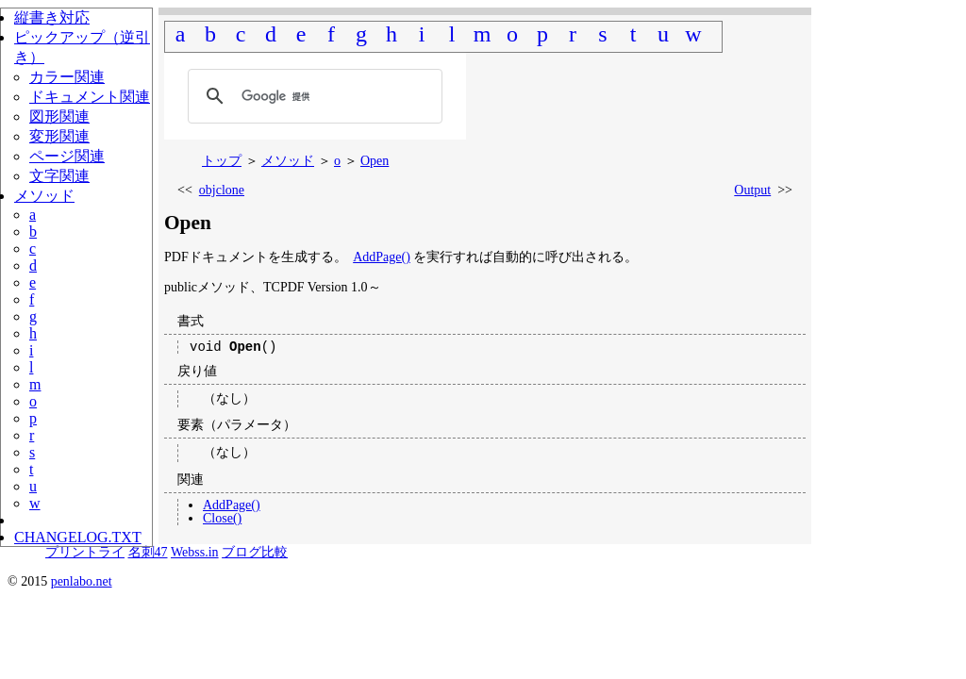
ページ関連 (67, 156)
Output (752, 190)
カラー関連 (67, 77)
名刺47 (148, 553)
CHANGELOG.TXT (78, 537)
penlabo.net (81, 582)
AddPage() (381, 257)
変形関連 (59, 136)
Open (374, 161)
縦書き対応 (52, 17)
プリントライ (85, 553)
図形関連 (59, 116)
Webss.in (195, 553)
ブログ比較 (255, 553)
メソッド (287, 161)
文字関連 (59, 176)
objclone (221, 190)
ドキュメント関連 (89, 97)
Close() (222, 519)
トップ (222, 161)
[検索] (312, 96)
